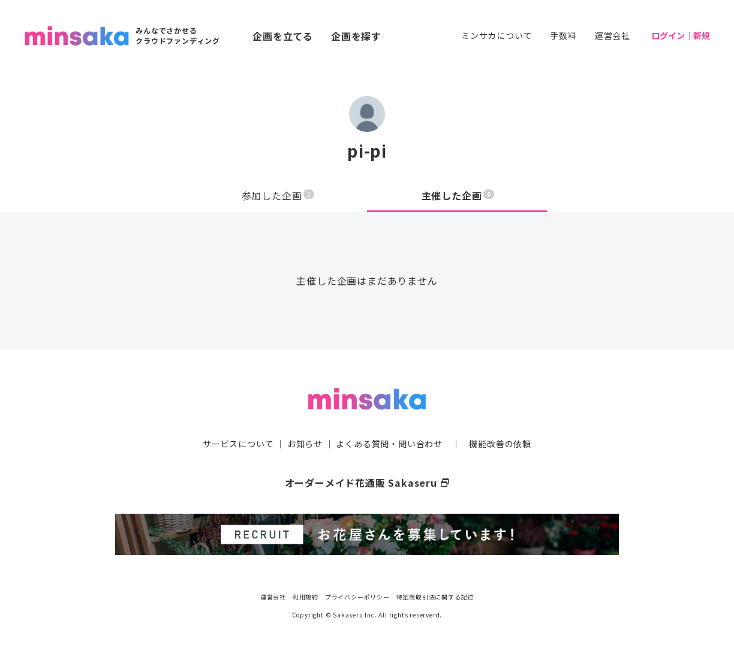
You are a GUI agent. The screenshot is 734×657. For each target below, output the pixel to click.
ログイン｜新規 (680, 35)
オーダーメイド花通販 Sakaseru (367, 482)
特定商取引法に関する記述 (435, 596)
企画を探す (356, 36)
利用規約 (305, 596)
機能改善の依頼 (500, 444)
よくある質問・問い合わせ (389, 444)
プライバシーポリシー (357, 596)
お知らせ (305, 444)
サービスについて (238, 444)
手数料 (563, 35)
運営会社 (612, 35)
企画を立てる (282, 36)
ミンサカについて (496, 35)
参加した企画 (278, 195)
